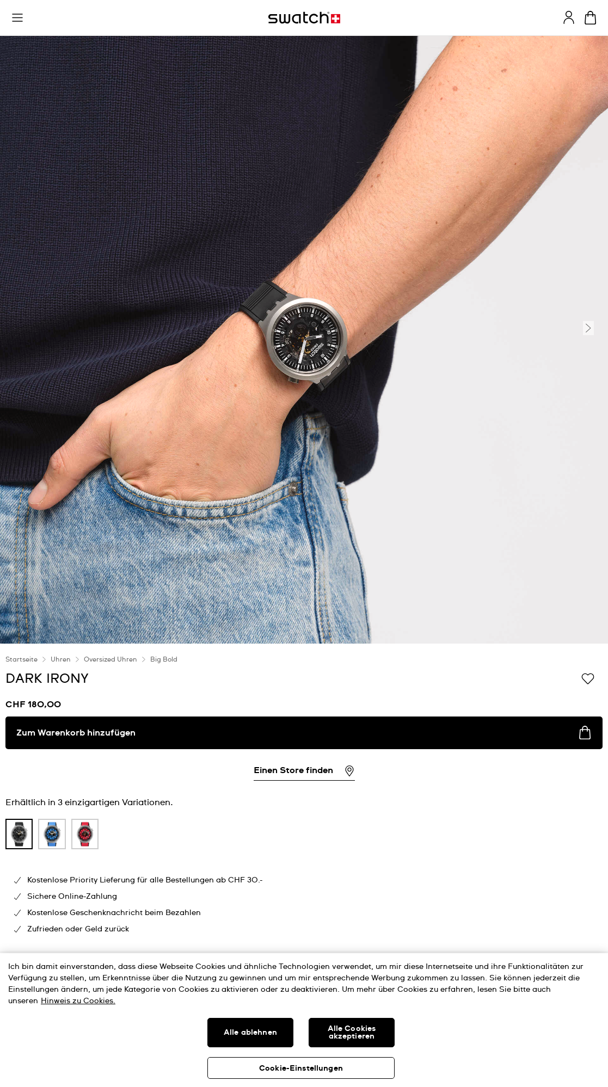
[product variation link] (19, 834)
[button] (17, 17)
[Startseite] (304, 17)
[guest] (568, 17)
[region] (304, 1020)
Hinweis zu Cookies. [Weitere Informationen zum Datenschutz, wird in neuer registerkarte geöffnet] (78, 1001)
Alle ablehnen (250, 1032)
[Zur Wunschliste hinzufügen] (587, 677)
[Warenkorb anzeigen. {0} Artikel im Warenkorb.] (590, 17)
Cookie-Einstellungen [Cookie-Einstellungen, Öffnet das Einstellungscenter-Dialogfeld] (301, 1068)
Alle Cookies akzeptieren (352, 1032)
